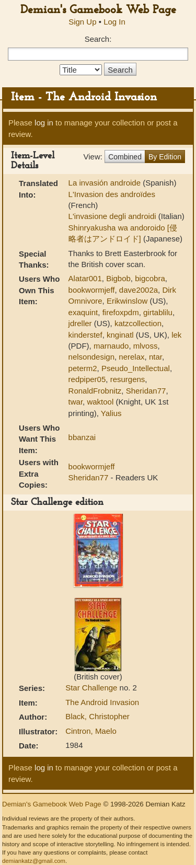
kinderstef (85, 334)
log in (43, 122)
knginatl (120, 334)
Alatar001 (85, 278)
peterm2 (82, 368)
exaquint (83, 312)
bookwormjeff (91, 289)
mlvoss (145, 345)
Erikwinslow (127, 300)
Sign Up (82, 21)
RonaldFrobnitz (95, 390)
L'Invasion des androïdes (111, 194)
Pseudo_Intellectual (135, 368)
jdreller (80, 323)
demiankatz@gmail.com (33, 861)
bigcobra (150, 278)
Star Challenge (92, 687)
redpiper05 (87, 379)
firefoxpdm (120, 312)
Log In (114, 21)
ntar (155, 356)
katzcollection (138, 323)
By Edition (164, 157)
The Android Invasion (102, 702)
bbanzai (82, 437)
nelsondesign (91, 356)
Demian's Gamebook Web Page (98, 10)
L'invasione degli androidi (113, 216)
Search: (98, 38)
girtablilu (157, 312)
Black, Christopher (97, 716)
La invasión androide (105, 182)
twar (75, 401)
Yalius (111, 413)
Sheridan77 (146, 390)
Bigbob (118, 278)
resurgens (127, 379)
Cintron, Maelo (91, 730)
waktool (100, 401)
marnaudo (111, 345)
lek (176, 334)
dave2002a (138, 289)
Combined (125, 157)
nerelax (131, 356)
